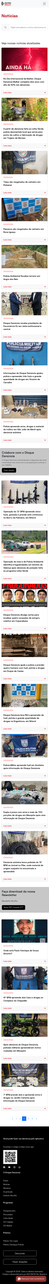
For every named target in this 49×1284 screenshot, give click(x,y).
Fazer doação (9, 470)
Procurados (8, 1214)
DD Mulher (7, 1225)
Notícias (6, 1184)
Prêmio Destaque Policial (13, 1244)
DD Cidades (8, 1222)
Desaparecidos (9, 1211)
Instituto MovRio (10, 1195)
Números (7, 1188)
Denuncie (20, 1253)
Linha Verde (8, 1218)
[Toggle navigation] (44, 3)
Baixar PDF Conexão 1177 (13, 907)
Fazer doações (20, 1261)
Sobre (5, 1180)
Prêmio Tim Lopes (10, 1241)
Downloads (8, 1192)
